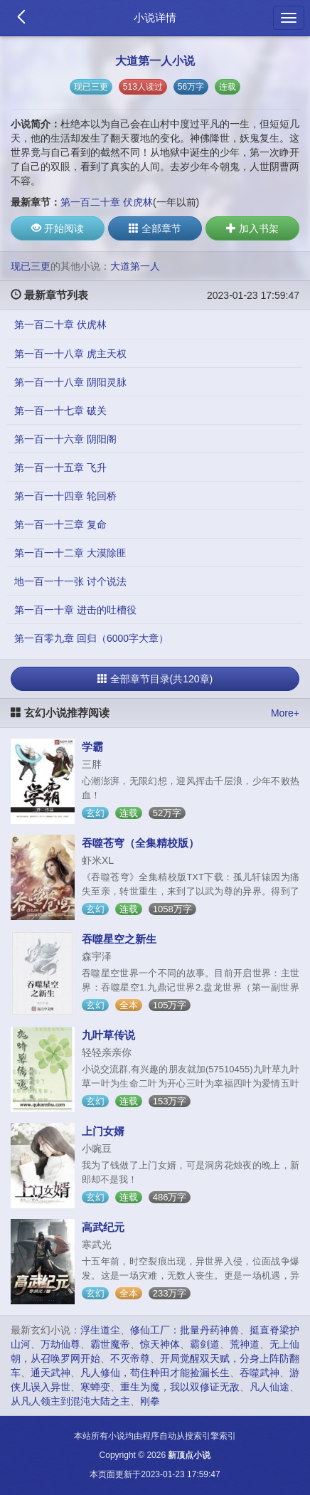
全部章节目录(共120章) (155, 679)
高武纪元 (103, 1227)
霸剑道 (205, 1344)
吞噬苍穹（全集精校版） (140, 843)
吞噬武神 (259, 1372)
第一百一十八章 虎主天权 (70, 353)
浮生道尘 (100, 1330)
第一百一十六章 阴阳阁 (65, 439)
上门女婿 (103, 1131)
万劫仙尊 (60, 1344)
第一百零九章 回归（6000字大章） (91, 638)
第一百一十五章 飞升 (60, 467)
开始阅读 (57, 228)
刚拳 (150, 1401)
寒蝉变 (95, 1387)
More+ (285, 713)
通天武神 (50, 1372)
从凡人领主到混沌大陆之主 (70, 1401)
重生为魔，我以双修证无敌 (180, 1387)
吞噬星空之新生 (119, 939)
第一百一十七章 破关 (60, 410)
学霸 (92, 747)
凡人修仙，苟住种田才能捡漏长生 (155, 1372)
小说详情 (155, 17)
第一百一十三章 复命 (60, 524)
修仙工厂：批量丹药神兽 (185, 1330)
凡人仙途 (269, 1387)
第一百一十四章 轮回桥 (65, 496)
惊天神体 (160, 1344)
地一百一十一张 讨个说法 (70, 581)
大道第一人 (135, 266)
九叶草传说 (108, 1035)
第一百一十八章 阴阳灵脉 (70, 382)
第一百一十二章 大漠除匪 (70, 553)
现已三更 (91, 87)
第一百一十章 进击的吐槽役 (75, 610)
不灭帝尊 (130, 1358)
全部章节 (155, 228)
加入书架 (252, 228)
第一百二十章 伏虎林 (106, 202)
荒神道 (245, 1344)
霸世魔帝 (110, 1344)
